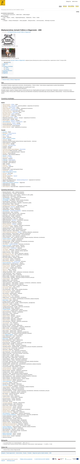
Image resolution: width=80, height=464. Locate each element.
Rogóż (9, 165)
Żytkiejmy (9, 155)
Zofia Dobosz (5, 244)
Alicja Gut (5, 269)
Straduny (13, 108)
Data (4, 17)
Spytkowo (13, 120)
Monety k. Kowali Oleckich (17, 121)
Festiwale (29, 453)
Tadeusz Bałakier (6, 198)
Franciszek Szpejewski (8, 402)
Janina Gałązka (6, 258)
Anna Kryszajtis (6, 322)
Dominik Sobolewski (7, 123)
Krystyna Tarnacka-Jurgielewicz (9, 414)
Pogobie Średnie (15, 262)
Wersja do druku (31, 20)
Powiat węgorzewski (10, 453)
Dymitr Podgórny (6, 120)
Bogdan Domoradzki (7, 245)
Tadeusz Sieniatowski (7, 380)
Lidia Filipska (5, 249)
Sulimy (12, 113)
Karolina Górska (6, 109)
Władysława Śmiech (7, 409)
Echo (4, 135)
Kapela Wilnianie (6, 143)
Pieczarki (12, 210)
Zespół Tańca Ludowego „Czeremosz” (11, 182)
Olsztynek (9, 174)
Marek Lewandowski (7, 329)
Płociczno (13, 206)
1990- (50, 453)
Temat (34, 17)
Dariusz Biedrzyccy (12, 205)
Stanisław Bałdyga (6, 105)
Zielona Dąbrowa (6, 186)
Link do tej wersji (40, 20)
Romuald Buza (6, 226)
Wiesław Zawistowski (7, 434)
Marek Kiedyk (5, 304)
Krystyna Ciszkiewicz (7, 238)
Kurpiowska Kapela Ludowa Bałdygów (11, 149)
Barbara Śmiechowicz (7, 406)
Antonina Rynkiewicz (7, 368)
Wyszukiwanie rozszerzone (9, 14)
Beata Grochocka (6, 265)
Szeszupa (5, 173)
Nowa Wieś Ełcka (14, 109)
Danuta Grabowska (7, 262)
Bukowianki (5, 133)
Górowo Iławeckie (17, 124)
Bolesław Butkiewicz (7, 224)
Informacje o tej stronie (50, 20)
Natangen (5, 153)
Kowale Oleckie (12, 107)
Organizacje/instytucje (20, 17)
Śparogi (4, 174)
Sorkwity (11, 170)
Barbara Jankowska (7, 290)
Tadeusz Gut (5, 270)
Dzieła (38, 17)
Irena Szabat (5, 394)
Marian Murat (5, 338)
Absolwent (5, 131)
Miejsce (8, 17)
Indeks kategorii (26, 14)
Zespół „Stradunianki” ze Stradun (10, 171)
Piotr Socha (5, 385)
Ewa (3, 334)
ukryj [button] (9, 62)
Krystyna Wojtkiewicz (7, 426)
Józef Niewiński (6, 341)
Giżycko (14, 123)
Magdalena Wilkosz (7, 422)
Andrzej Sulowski (6, 392)
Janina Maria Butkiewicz (8, 225)
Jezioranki (5, 139)
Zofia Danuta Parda (7, 350)
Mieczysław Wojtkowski (7, 427)
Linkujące (5, 20)
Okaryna (4, 155)
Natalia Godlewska (7, 108)
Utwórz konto (74, 1)
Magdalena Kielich (6, 305)
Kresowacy (5, 145)
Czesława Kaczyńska (7, 298)
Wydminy (14, 224)
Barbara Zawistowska (7, 433)
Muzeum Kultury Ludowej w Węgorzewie (11, 79)
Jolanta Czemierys (6, 240)
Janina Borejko (6, 210)
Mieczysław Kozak (6, 113)
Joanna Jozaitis (6, 294)
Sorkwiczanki (5, 170)
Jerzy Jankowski (6, 292)
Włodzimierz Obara (7, 345)
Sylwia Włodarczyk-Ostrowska (9, 425)
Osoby (12, 17)
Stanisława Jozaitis (7, 296)
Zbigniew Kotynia (6, 316)
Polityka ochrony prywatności (26, 459)
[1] (18, 58)
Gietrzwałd (9, 134)
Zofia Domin (5, 107)
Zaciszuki (5, 178)
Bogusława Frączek (7, 253)
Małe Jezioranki (6, 150)
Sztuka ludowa (19, 453)
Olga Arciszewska (6, 104)
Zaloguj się (68, 1)
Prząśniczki (5, 159)
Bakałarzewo (19, 179)
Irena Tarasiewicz (6, 413)
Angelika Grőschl (6, 266)
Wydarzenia (28, 17)
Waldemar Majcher (9, 334)
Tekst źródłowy (71, 6)
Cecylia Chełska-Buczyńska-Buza (10, 232)
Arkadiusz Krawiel (6, 115)
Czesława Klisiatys (6, 309)
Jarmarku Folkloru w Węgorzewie (18, 60)
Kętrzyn (15, 210)
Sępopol (15, 175)
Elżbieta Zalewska (6, 127)
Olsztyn (19, 210)
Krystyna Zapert (6, 431)
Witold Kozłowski (6, 320)
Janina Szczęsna (6, 397)
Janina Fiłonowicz (6, 250)
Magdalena (5, 205)
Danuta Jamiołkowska (7, 286)
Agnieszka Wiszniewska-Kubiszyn (10, 423)
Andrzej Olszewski (6, 348)
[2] (19, 449)
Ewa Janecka (5, 288)
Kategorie (3, 453)
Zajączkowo (25, 179)
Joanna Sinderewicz (7, 381)
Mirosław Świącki (6, 410)
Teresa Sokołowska (7, 386)
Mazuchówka (14, 105)
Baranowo (14, 220)
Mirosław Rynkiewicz (7, 369)
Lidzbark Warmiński (13, 244)
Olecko (10, 157)
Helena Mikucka (6, 116)
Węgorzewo (15, 112)
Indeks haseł (19, 14)
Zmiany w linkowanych (13, 20)
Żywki (11, 248)
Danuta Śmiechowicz (7, 407)
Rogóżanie (5, 165)
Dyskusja (65, 6)
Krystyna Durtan (6, 248)
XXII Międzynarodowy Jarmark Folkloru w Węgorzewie (19, 32)
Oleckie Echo (5, 157)
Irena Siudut (5, 382)
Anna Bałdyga (6, 200)
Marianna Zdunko (6, 435)
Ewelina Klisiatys (6, 310)
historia (77, 6)
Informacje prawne (11, 460)
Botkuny (19, 232)
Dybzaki (4, 134)
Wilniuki (4, 177)
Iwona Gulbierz (6, 268)
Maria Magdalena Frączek (8, 254)
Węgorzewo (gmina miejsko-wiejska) (40, 453)
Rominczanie (5, 166)
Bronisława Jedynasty (7, 112)
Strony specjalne (23, 20)
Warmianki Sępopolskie (8, 175)
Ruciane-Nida (17, 261)
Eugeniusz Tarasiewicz (7, 411)
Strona (60, 6)
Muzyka (24, 453)
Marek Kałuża (5, 300)
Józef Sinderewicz (7, 121)
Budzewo (16, 117)
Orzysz (11, 116)
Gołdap (12, 104)
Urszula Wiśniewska (7, 125)
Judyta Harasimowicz (7, 111)
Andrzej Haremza (6, 278)
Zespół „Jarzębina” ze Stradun (9, 138)
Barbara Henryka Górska (8, 261)
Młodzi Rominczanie (7, 151)
